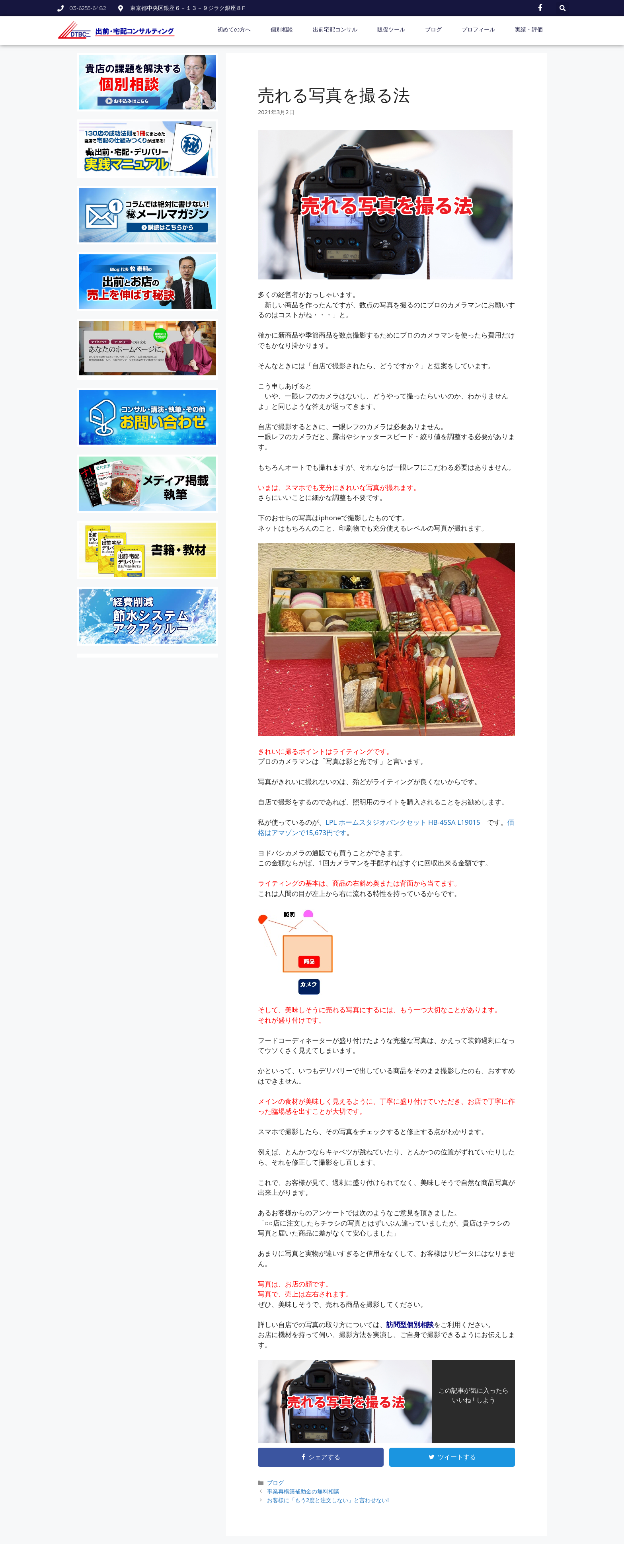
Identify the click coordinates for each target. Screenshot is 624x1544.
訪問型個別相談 (410, 1324)
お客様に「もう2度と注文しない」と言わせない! (328, 1500)
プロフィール (478, 29)
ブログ (433, 29)
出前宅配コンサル (335, 29)
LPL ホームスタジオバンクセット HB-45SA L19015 (403, 822)
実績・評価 (529, 29)
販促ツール (391, 29)
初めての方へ (234, 29)
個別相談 (282, 29)
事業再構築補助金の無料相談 (303, 1491)
